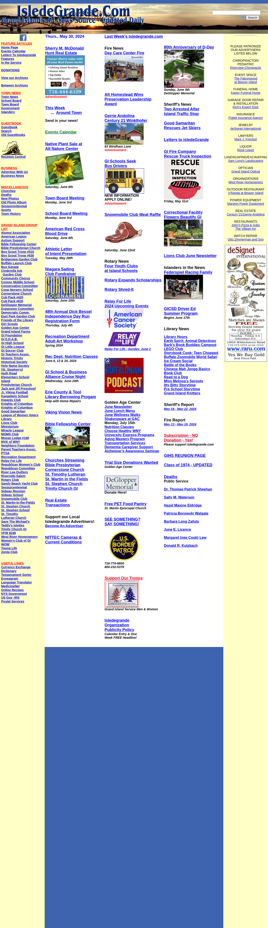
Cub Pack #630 (12, 301)
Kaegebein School (14, 396)
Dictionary (8, 571)
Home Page (9, 47)
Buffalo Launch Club (16, 263)
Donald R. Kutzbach (181, 545)
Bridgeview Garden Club (19, 259)
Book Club (173, 373)
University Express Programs (129, 435)
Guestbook (9, 127)
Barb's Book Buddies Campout (190, 345)
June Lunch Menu (120, 411)
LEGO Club (173, 349)
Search (6, 131)
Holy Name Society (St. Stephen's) (15, 367)
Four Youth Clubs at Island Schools (121, 268)
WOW (5, 544)
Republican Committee (18, 468)
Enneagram (9, 578)
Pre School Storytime (182, 389)
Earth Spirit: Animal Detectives (190, 341)
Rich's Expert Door (246, 107)
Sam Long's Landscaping (245, 161)
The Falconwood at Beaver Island (245, 80)
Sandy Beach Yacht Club (19, 483)
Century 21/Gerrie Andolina (246, 214)
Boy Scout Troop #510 (17, 252)
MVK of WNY (10, 442)
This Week (55, 108)
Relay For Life (11, 461)
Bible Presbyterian (62, 465)
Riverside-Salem (13, 476)
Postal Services (12, 601)
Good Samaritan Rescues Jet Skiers (182, 125)
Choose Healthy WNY (123, 431)
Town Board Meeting (64, 198)
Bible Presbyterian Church (20, 248)
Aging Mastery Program (125, 439)
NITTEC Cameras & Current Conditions (63, 539)
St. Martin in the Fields (66, 479)
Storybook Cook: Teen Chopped (191, 353)
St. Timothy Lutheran (65, 474)
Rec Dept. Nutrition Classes (71, 356)
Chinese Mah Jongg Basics (187, 369)
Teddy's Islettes (12, 525)
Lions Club (9, 423)
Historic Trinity (12, 358)
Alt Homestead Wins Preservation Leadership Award (128, 99)
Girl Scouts (9, 324)
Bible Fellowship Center (19, 244)
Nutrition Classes (119, 427)
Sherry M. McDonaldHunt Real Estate (64, 50)
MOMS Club (10, 434)
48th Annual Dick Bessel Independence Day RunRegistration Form (68, 316)
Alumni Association (15, 233)
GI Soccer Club (12, 350)
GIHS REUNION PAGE (185, 455)
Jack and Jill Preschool (18, 388)
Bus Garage (10, 267)
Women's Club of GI (16, 540)
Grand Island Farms (15, 331)
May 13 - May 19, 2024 (180, 424)
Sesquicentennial (14, 206)
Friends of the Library (17, 320)
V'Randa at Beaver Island (245, 193)
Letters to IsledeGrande (186, 139)
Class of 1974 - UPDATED (188, 465)
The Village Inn (245, 228)
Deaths (6, 195)
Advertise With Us (14, 172)
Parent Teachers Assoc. (18, 449)
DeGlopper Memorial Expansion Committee (17, 307)
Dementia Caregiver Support (129, 447)
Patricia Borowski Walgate (186, 513)
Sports (6, 210)
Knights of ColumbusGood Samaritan (17, 409)
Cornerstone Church (16, 293)
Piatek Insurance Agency (245, 118)
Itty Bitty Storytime (180, 385)
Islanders (8, 112)
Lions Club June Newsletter (190, 256)
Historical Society (14, 362)
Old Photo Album (14, 202)
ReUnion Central (13, 155)
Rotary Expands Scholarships (133, 280)
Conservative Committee (19, 286)
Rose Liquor (245, 150)
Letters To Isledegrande (18, 55)
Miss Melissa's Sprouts (183, 381)
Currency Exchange (16, 567)
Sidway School (12, 495)
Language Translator (16, 582)
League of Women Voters (19, 415)
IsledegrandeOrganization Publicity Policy (119, 625)
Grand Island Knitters (182, 393)
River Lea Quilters (14, 472)
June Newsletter (118, 407)
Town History (11, 214)
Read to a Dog (176, 377)
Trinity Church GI (14, 529)
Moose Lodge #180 (15, 438)
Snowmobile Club (14, 499)
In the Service (11, 62)
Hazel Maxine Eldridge (183, 505)
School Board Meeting (66, 213)
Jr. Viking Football (14, 392)
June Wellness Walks (122, 415)
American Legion (14, 236)
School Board (11, 100)
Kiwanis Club (11, 400)
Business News (12, 176)
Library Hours (175, 337)
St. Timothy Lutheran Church (13, 516)
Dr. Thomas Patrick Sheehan (188, 489)
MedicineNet (10, 586)
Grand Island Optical (245, 171)
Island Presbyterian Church (16, 383)
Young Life (9, 548)
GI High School (12, 343)
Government (10, 108)
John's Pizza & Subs (245, 225)
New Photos (10, 198)
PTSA (5, 453)
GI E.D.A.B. (9, 339)
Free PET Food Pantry (126, 504)
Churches (8, 191)
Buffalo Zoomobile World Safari (190, 357)
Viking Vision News (63, 412)
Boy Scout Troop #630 (17, 255)
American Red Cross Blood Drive (65, 231)
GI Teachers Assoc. (15, 354)
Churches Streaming (64, 460)
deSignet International (245, 128)
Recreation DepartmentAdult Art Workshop (67, 338)
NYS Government (14, 594)
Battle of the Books (180, 365)
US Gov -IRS (10, 597)
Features (7, 59)
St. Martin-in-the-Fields (18, 502)
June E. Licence (177, 529)
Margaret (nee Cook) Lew (185, 537)
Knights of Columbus (17, 404)
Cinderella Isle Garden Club (11, 272)
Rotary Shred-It (119, 289)
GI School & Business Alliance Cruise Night (66, 374)
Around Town (69, 112)
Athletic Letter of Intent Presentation (65, 251)
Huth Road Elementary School (15, 375)
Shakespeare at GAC (122, 419)
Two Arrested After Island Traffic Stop (181, 111)
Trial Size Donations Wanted (131, 462)
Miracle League (12, 430)
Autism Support (13, 240)
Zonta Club (9, 552)
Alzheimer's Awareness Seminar (132, 451)
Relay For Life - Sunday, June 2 (128, 349)
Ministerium (10, 426)
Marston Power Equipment (245, 203)
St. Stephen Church (15, 506)
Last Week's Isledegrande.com (134, 36)
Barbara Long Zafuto (181, 521)
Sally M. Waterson (179, 497)
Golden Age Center (15, 328)
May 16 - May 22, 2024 (180, 409)
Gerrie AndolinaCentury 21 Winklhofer (126, 118)
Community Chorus (15, 278)
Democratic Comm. (15, 312)
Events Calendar (13, 51)
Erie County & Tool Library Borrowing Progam (70, 394)
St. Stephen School (15, 510)
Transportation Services (125, 443)
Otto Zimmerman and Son (246, 239)
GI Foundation (11, 335)
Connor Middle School (17, 282)
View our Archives (14, 78)
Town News (9, 97)
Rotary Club (10, 480)
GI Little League (13, 347)
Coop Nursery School (17, 290)
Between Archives (14, 85)
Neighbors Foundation (17, 445)
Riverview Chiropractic (245, 68)
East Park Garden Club (18, 316)
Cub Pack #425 (12, 297)
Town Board (10, 104)
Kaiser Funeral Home (245, 93)
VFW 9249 (8, 533)
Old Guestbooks (13, 135)
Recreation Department (18, 457)
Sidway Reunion (13, 491)
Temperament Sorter (16, 575)
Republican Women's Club (20, 464)
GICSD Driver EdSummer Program (181, 311)
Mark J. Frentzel (245, 139)
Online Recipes (12, 590)
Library (6, 419)
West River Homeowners (19, 537)
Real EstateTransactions (57, 502)
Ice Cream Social (178, 361)
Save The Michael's (15, 521)
